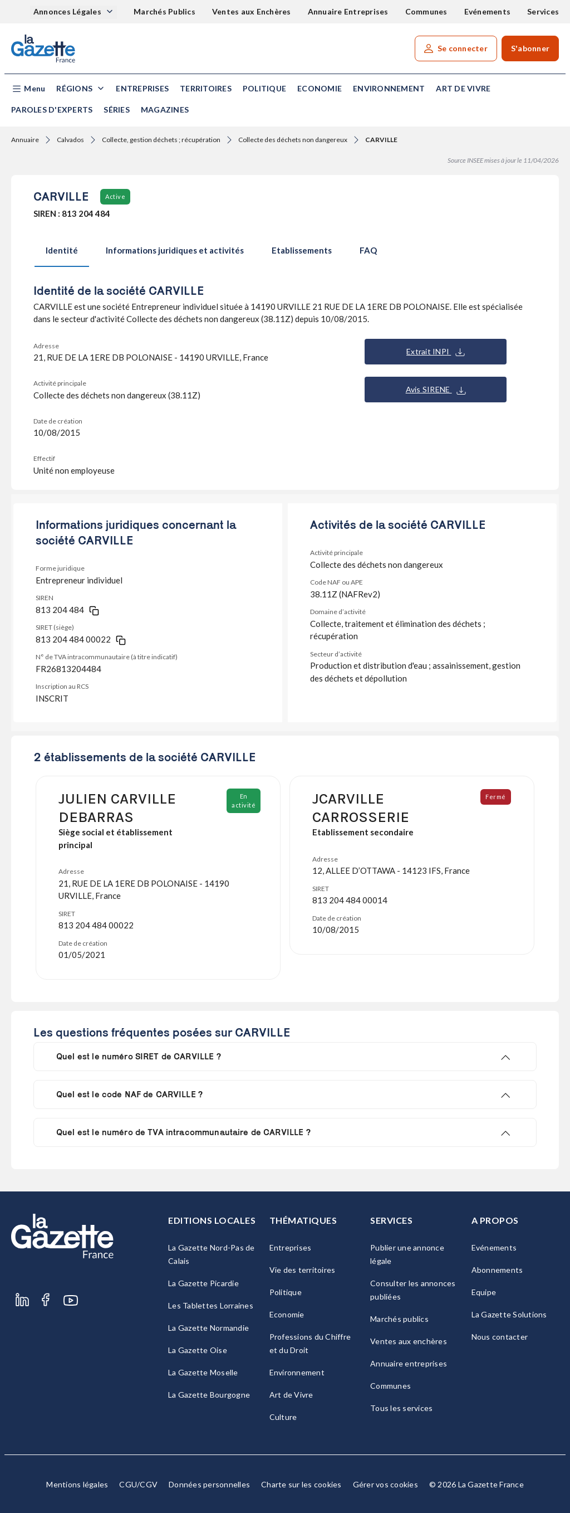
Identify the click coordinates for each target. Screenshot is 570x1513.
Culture (283, 1417)
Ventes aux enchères (408, 1341)
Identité (62, 250)
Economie (319, 88)
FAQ (368, 250)
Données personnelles (209, 1484)
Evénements (487, 11)
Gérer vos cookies (385, 1484)
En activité (244, 800)
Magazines (165, 109)
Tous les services (401, 1408)
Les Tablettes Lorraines (210, 1305)
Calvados (70, 139)
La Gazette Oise (197, 1350)
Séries (117, 109)
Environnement (389, 88)
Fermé (496, 796)
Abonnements (497, 1269)
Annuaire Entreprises (348, 11)
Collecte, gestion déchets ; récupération (161, 139)
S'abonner (530, 48)
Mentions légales (77, 1484)
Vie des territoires (302, 1269)
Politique (264, 88)
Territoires (206, 88)
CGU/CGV (138, 1484)
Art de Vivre (463, 88)
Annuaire (25, 139)
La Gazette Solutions (509, 1314)
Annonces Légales (68, 11)
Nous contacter (499, 1336)
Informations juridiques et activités (175, 250)
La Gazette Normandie (208, 1327)
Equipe (484, 1292)
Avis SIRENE (436, 390)
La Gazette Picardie (203, 1283)
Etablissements (302, 250)
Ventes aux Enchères (251, 11)
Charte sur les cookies (301, 1484)
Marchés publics (399, 1319)
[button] (28, 89)
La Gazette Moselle (203, 1372)
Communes (426, 11)
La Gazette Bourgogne (209, 1394)
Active (115, 196)
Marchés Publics (164, 11)
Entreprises (142, 88)
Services (543, 11)
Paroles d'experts (51, 109)
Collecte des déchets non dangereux (292, 139)
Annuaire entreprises (408, 1363)
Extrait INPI (435, 352)
